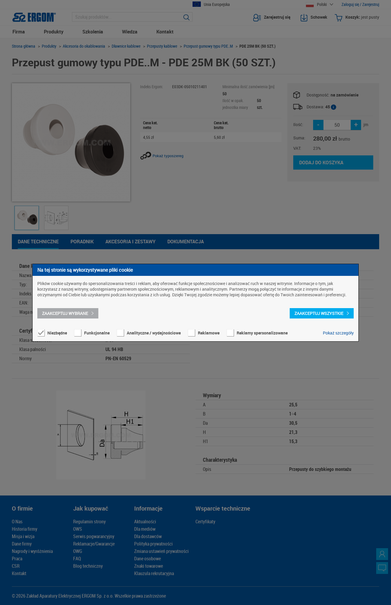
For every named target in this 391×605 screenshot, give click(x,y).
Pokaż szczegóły (338, 333)
